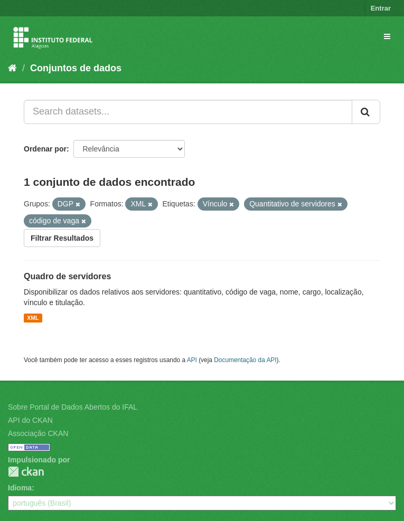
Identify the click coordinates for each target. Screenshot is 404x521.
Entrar (381, 8)
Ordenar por (45, 149)
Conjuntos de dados (75, 68)
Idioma (20, 488)
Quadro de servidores (67, 276)
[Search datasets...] (188, 112)
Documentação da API (245, 360)
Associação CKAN (38, 433)
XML (33, 318)
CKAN (26, 471)
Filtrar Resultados (62, 238)
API (192, 360)
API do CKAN (30, 420)
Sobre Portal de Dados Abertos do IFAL (72, 407)
